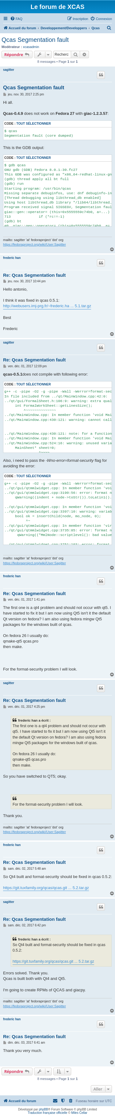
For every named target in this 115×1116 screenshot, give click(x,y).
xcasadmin (31, 47)
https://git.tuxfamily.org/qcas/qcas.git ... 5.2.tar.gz (46, 887)
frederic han (12, 258)
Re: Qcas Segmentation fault (34, 275)
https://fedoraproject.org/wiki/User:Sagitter (34, 244)
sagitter (8, 69)
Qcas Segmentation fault (35, 39)
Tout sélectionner (33, 123)
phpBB (43, 1109)
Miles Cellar (79, 1112)
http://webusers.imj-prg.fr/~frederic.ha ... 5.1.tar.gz (47, 306)
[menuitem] (16, 18)
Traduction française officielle (47, 1112)
